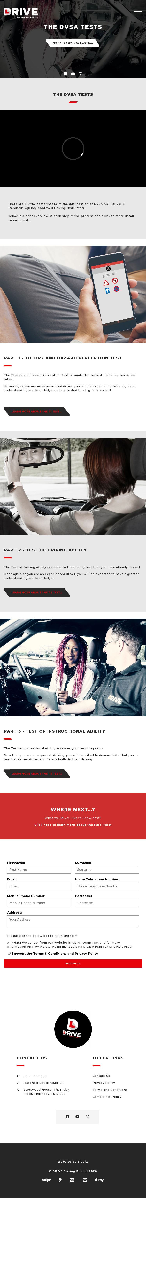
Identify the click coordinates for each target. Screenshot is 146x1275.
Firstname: (16, 863)
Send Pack (73, 963)
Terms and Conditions (110, 1090)
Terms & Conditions (49, 953)
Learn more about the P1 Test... (37, 411)
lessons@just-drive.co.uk (43, 1083)
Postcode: (83, 896)
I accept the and (53, 953)
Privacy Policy (86, 953)
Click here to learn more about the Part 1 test (72, 825)
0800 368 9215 (35, 1076)
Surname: (83, 863)
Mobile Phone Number (26, 896)
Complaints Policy (107, 1097)
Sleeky (82, 1161)
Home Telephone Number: (97, 879)
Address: (14, 912)
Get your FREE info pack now (73, 43)
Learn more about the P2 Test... (37, 592)
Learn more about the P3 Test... (37, 773)
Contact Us (101, 1076)
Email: (12, 879)
